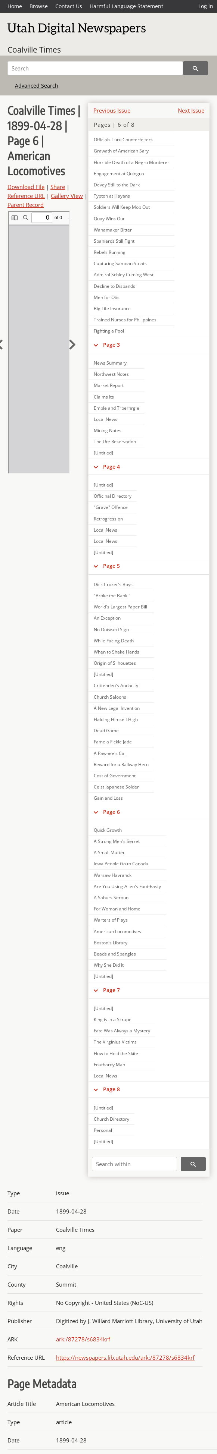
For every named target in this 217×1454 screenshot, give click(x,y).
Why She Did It (109, 965)
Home (14, 6)
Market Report (109, 385)
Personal (103, 1130)
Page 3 (111, 344)
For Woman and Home (117, 909)
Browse (39, 6)
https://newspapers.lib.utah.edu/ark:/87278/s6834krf (125, 1357)
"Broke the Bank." (112, 595)
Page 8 (111, 1089)
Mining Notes (107, 430)
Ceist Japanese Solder (116, 787)
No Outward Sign (111, 629)
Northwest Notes (111, 374)
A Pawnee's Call (110, 753)
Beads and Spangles (115, 954)
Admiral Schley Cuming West (124, 274)
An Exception (107, 618)
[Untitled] (103, 453)
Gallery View (67, 195)
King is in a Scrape (112, 1019)
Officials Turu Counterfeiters (123, 139)
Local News (105, 419)
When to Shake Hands (116, 652)
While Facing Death (114, 641)
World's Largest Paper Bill (120, 607)
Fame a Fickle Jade (113, 742)
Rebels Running (109, 252)
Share (57, 187)
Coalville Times (34, 49)
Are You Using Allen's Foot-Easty (127, 886)
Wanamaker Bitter (113, 230)
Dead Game (106, 730)
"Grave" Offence (111, 507)
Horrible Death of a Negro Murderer (131, 162)
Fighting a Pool (109, 331)
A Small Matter (109, 852)
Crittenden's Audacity (116, 685)
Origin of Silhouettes (115, 663)
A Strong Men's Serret (117, 841)
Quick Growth (108, 830)
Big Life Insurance (112, 308)
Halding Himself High (116, 719)
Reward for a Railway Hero (121, 764)
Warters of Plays (111, 920)
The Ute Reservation (115, 441)
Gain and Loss (108, 798)
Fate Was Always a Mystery (122, 1030)
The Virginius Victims (115, 1042)
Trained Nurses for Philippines (125, 320)
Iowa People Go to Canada (121, 863)
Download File (25, 187)
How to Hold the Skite (116, 1053)
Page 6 (111, 811)
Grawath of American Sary (121, 151)
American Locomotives (117, 931)
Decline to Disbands (114, 286)
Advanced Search (36, 85)
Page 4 (111, 466)
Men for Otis (107, 297)
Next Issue (191, 110)
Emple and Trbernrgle (116, 408)
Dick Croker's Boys (113, 584)
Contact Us (68, 6)
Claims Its (104, 397)
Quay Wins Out (109, 218)
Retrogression (108, 519)
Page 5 (111, 565)
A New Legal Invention (117, 708)
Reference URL (26, 195)
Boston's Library (110, 943)
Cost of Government (115, 775)
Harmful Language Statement (126, 6)
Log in (205, 6)
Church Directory (111, 1119)
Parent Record (25, 204)
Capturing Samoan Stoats (120, 263)
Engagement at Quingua (119, 173)
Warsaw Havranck (112, 875)
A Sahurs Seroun (111, 897)
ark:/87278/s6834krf (83, 1339)
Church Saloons (110, 697)
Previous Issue (111, 110)
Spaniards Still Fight (114, 241)
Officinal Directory (112, 496)
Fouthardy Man (109, 1064)
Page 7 (111, 990)
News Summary (110, 363)
